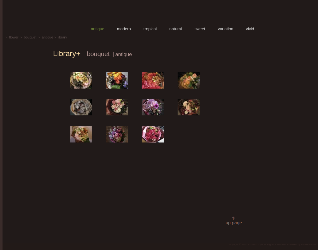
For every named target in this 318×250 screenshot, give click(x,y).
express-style (255, 244)
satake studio (308, 244)
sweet (199, 28)
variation (225, 28)
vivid (250, 28)
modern (124, 28)
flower (13, 37)
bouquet (30, 37)
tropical (150, 28)
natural (175, 28)
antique (97, 28)
